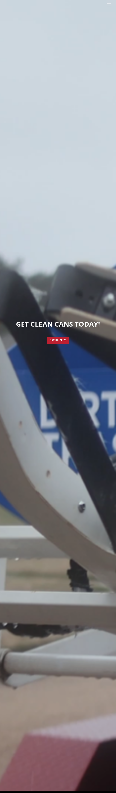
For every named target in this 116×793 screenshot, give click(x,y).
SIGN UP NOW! (58, 340)
